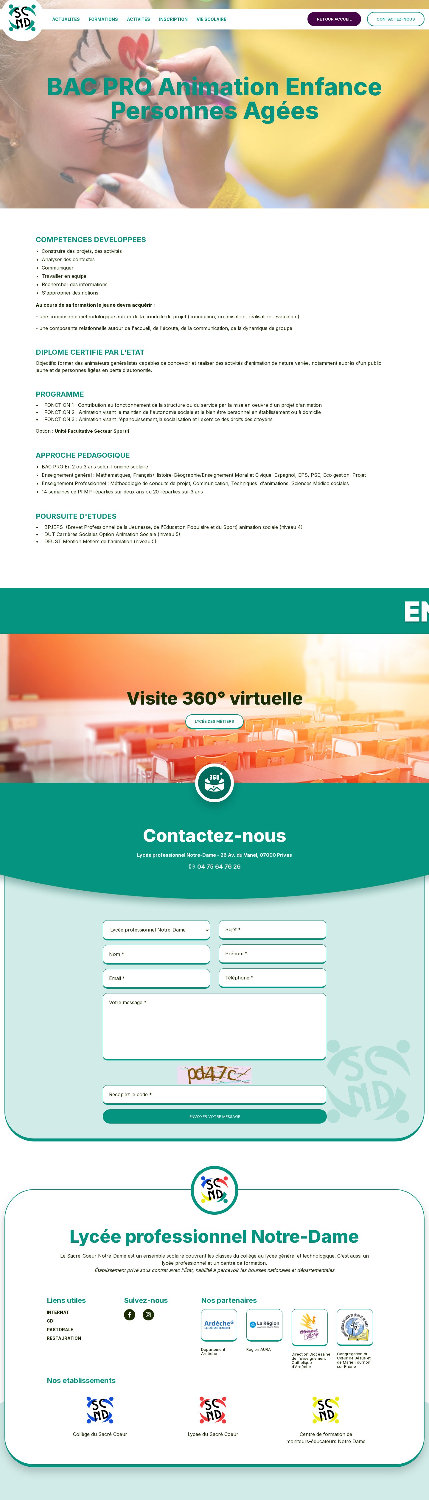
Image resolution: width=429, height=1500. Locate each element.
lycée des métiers (214, 721)
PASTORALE (60, 1329)
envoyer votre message (214, 1116)
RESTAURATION (64, 1338)
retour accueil (334, 19)
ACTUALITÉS (66, 19)
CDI (51, 1320)
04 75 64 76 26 (219, 866)
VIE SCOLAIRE (211, 19)
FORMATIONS (103, 19)
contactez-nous (396, 19)
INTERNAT (58, 1312)
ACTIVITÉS (138, 19)
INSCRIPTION (173, 19)
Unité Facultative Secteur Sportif (92, 431)
